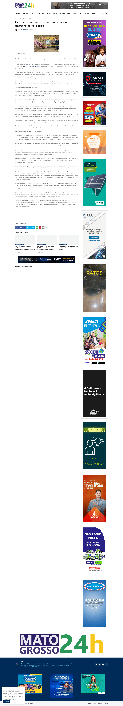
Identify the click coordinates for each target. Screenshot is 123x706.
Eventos (86, 13)
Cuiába (38, 13)
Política (75, 13)
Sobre (94, 703)
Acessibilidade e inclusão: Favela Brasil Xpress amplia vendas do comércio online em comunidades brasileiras (45, 249)
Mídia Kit (106, 703)
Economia (62, 13)
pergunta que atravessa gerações (31, 66)
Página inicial (18, 19)
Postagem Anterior (20, 271)
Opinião (93, 13)
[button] (102, 13)
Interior (49, 13)
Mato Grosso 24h (27, 19)
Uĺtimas (25, 13)
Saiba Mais (13, 699)
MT (32, 13)
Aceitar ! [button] (7, 701)
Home (18, 13)
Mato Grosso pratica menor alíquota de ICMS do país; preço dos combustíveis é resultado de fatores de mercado (25, 249)
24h (81, 13)
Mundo (69, 13)
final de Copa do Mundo (37, 187)
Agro (43, 13)
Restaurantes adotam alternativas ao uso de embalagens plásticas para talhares (68, 248)
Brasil (55, 13)
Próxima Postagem (73, 271)
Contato (100, 703)
